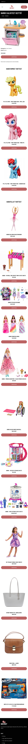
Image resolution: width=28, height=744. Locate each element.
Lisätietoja (14, 56)
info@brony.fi (3, 1)
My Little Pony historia (7, 738)
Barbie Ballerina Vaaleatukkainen (14, 234)
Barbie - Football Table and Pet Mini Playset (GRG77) (14, 275)
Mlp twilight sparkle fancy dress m (14, 562)
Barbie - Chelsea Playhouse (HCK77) (14, 470)
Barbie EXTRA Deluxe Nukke (14, 302)
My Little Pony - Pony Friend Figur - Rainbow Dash (14, 183)
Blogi (4, 743)
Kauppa (24, 7)
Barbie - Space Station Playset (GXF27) (14, 511)
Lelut (3, 15)
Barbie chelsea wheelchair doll (14, 429)
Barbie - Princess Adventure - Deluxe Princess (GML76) (14, 379)
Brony (4, 736)
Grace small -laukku (14, 663)
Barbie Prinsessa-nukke (14, 336)
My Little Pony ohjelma (7, 740)
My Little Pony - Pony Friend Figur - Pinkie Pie (14, 142)
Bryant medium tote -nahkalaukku (14, 612)
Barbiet (7, 15)
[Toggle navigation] (2, 7)
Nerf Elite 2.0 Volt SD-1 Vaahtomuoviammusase (14, 704)
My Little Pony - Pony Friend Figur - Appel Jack (14, 101)
